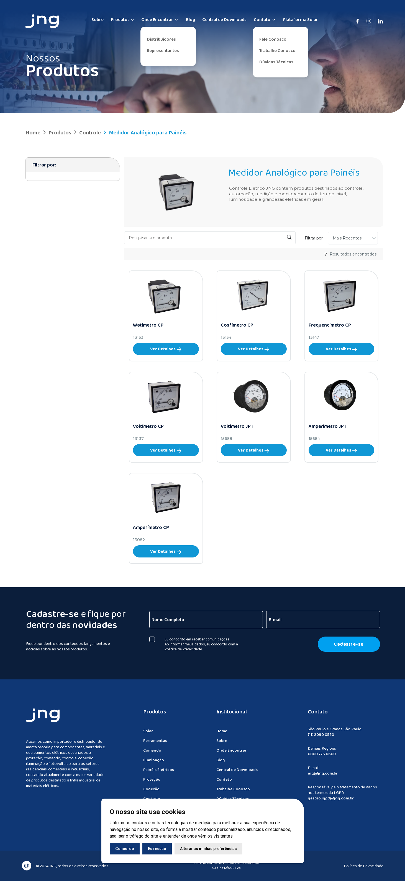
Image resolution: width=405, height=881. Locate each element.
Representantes (163, 50)
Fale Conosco (272, 39)
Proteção (151, 781)
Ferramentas (155, 743)
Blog (190, 19)
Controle (86, 132)
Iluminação (153, 762)
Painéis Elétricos (158, 772)
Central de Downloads (224, 19)
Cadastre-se (351, 644)
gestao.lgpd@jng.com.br (331, 800)
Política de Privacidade (363, 864)
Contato (265, 19)
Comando (152, 752)
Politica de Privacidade (185, 649)
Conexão (151, 791)
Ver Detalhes (165, 349)
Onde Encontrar (160, 19)
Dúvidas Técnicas (276, 62)
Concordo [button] (124, 848)
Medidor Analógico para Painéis (144, 132)
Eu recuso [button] (157, 848)
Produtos (120, 19)
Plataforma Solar (300, 19)
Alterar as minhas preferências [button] (208, 848)
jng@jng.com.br (323, 775)
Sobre (97, 19)
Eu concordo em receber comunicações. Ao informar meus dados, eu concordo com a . (203, 644)
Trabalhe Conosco (277, 50)
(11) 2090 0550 (321, 736)
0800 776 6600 (322, 756)
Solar (148, 733)
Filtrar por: (314, 238)
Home (32, 132)
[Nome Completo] (208, 619)
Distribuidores (161, 39)
